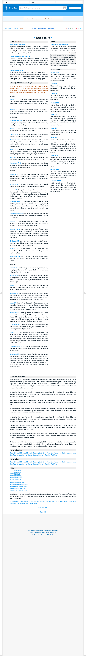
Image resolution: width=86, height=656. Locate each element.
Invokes (69, 453)
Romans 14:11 (14, 249)
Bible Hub (43, 512)
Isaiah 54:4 (13, 303)
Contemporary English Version (20, 56)
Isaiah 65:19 (14, 268)
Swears (41, 455)
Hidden (64, 453)
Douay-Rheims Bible (16, 70)
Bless (12, 453)
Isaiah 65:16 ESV (15, 475)
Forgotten (50, 453)
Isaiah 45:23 (54, 128)
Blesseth (29, 453)
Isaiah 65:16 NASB (16, 477)
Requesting (20, 455)
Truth (52, 455)
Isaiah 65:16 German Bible (18, 491)
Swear (30, 455)
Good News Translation (17, 45)
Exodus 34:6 (54, 72)
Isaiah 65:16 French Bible (18, 489)
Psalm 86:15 (14, 134)
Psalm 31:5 (13, 128)
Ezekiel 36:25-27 (15, 325)
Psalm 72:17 (14, 100)
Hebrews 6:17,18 (15, 163)
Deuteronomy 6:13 (16, 202)
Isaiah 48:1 (13, 190)
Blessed (17, 453)
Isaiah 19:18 (14, 174)
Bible (6, 28)
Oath (11, 455)
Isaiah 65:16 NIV (15, 471)
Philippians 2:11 (15, 256)
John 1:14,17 (14, 150)
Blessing (36, 453)
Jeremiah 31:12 (15, 313)
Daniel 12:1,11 (14, 332)
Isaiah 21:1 (13, 285)
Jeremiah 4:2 (14, 109)
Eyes (44, 453)
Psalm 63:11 (14, 221)
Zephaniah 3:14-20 (16, 346)
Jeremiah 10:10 (15, 140)
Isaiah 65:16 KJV (15, 479)
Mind (74, 453)
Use (55, 455)
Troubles (47, 455)
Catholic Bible (42, 508)
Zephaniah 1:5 (14, 241)
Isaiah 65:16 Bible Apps (17, 482)
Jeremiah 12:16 (15, 229)
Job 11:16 (53, 84)
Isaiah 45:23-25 (15, 184)
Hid (60, 453)
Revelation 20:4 (15, 354)
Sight (26, 455)
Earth (40, 453)
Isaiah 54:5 (54, 156)
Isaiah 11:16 (14, 276)
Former (56, 453)
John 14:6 (13, 157)
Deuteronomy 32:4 (16, 121)
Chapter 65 (15, 28)
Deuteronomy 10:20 (16, 214)
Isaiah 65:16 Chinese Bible (18, 487)
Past (14, 455)
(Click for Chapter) (19, 41)
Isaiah (9, 28)
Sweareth (36, 455)
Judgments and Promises (58, 45)
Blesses (23, 453)
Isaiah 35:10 (14, 293)
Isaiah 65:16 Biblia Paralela (19, 485)
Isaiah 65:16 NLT (15, 473)
